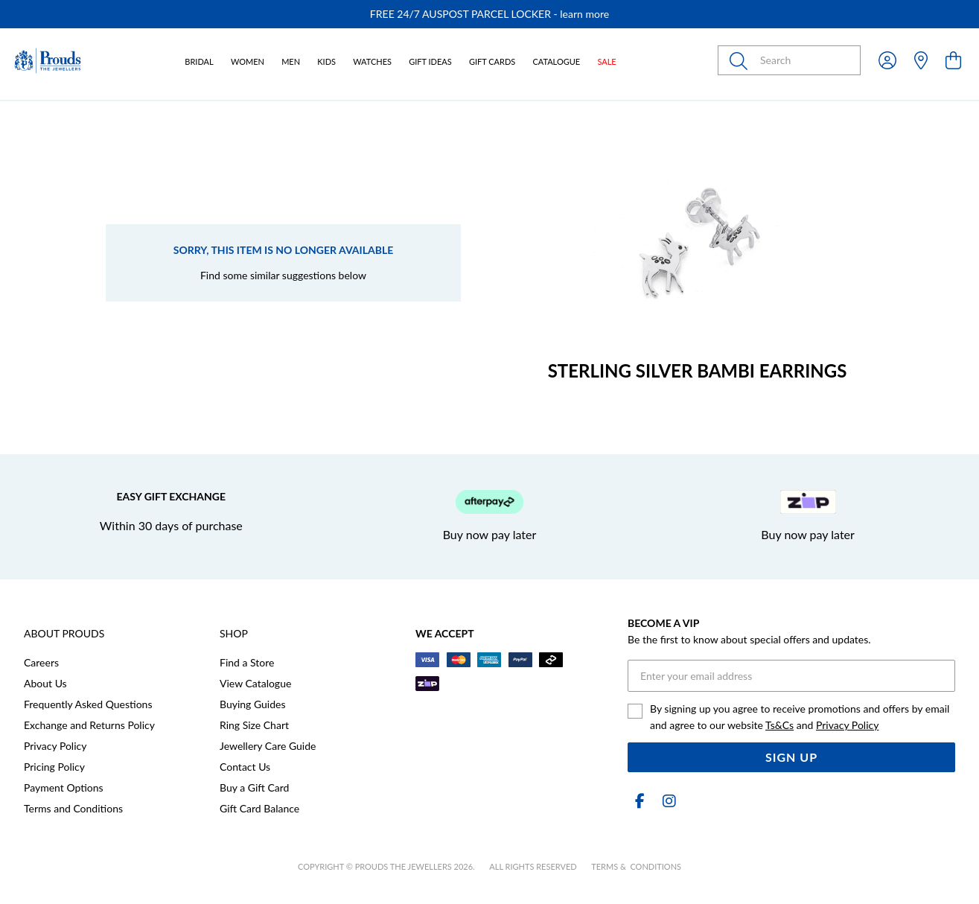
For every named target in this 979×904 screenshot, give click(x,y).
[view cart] (953, 60)
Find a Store (247, 662)
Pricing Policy (54, 766)
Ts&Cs (779, 725)
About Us (45, 683)
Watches (372, 61)
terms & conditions (636, 866)
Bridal (199, 61)
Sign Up (791, 757)
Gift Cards (492, 61)
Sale (606, 61)
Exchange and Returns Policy (89, 725)
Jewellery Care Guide (268, 745)
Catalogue (556, 61)
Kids (326, 61)
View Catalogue (255, 683)
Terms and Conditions (73, 808)
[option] (489, 14)
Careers (41, 662)
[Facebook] (639, 801)
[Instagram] (666, 801)
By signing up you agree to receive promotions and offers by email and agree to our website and (799, 716)
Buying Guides (253, 704)
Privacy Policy (55, 745)
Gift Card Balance (259, 808)
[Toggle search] (741, 60)
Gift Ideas (430, 61)
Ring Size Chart (254, 725)
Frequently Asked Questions (88, 704)
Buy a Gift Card (254, 787)
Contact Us (245, 766)
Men (290, 61)
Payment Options (63, 787)
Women (247, 61)
